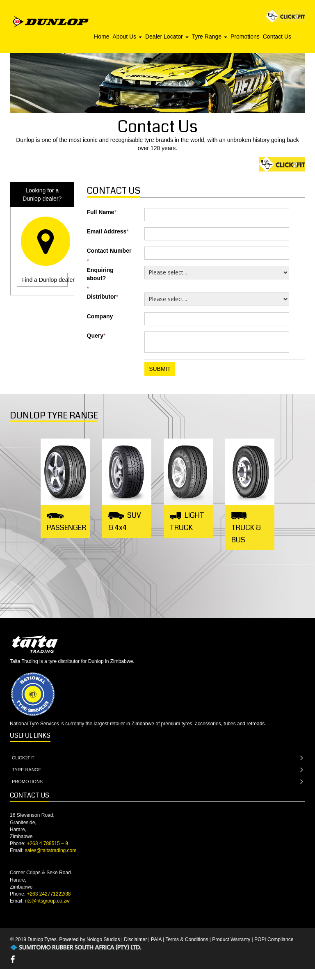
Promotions (245, 36)
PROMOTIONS (157, 782)
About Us (127, 36)
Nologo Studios (103, 939)
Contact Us (277, 36)
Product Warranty (231, 939)
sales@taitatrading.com (51, 850)
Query (95, 335)
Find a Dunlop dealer (44, 280)
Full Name (100, 212)
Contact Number (109, 250)
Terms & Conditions (186, 939)
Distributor (101, 296)
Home (101, 36)
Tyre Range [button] (209, 36)
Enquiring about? (100, 274)
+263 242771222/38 (49, 894)
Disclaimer (135, 939)
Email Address (107, 231)
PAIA (156, 939)
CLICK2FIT (157, 758)
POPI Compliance (273, 939)
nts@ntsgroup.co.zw (47, 901)
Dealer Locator (167, 36)
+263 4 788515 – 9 (47, 843)
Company (100, 316)
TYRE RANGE (157, 770)
